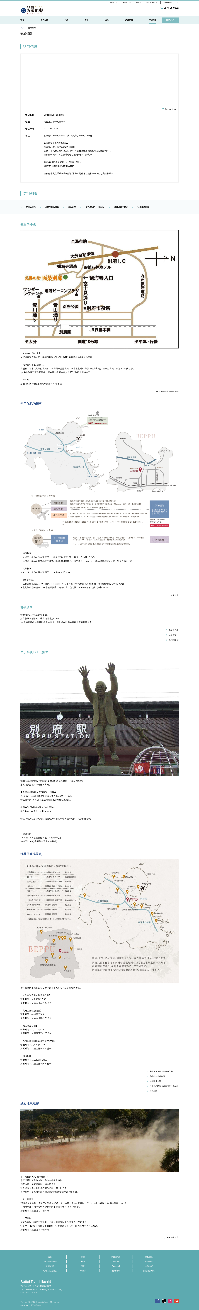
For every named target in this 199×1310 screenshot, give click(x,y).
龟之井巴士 (172, 630)
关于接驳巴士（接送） (92, 207)
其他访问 (69, 207)
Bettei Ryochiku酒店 (37, 1282)
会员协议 (149, 1266)
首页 (50, 1257)
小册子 (83, 1271)
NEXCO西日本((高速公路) (166, 391)
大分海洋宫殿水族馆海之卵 (160, 1071)
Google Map (169, 109)
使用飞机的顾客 (49, 207)
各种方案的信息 (50, 1271)
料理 (83, 1261)
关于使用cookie (36, 1305)
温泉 (83, 1266)
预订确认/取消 (151, 2)
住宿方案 (50, 1266)
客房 (83, 1257)
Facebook (115, 1266)
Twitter (116, 1261)
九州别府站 (172, 640)
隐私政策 (149, 1257)
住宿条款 (149, 1261)
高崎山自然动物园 (156, 1076)
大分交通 (171, 635)
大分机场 (173, 595)
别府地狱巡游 (140, 207)
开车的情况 (28, 207)
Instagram (115, 1257)
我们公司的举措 (50, 1261)
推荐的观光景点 (118, 207)
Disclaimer (24, 1305)
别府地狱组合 (171, 1237)
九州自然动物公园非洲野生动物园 (163, 1086)
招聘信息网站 (149, 1271)
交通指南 (116, 1271)
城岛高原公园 (154, 1081)
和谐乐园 (152, 1091)
